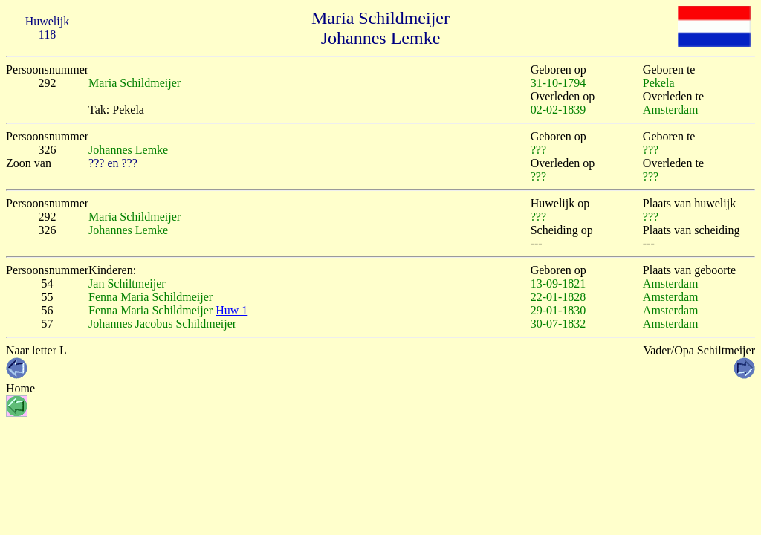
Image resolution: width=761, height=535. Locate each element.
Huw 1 (231, 310)
